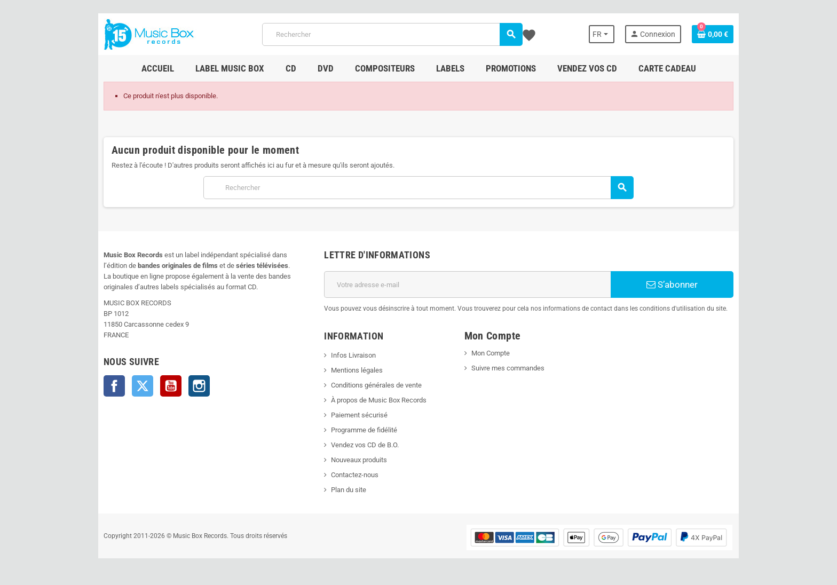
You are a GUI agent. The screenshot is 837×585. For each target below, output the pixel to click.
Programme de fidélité (364, 430)
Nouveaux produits (359, 460)
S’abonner (672, 284)
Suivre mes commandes (507, 368)
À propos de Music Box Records (379, 400)
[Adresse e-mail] (467, 284)
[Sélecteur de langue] (601, 34)
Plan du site (348, 490)
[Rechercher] (392, 34)
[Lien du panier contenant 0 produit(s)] (712, 34)
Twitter (142, 386)
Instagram (199, 386)
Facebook (114, 386)
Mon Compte (490, 353)
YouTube (170, 386)
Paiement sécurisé (359, 415)
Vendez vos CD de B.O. (365, 445)
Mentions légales (357, 370)
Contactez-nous (354, 475)
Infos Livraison (353, 355)
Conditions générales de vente (376, 385)
